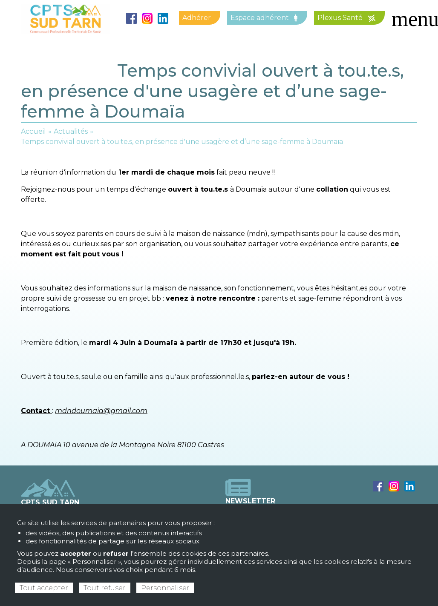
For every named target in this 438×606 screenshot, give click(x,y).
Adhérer (196, 18)
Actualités (71, 131)
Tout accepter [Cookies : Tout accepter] (44, 588)
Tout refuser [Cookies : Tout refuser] (105, 588)
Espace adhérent (264, 18)
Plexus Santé (346, 18)
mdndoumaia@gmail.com (101, 411)
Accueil (33, 131)
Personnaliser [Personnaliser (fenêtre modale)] (165, 588)
